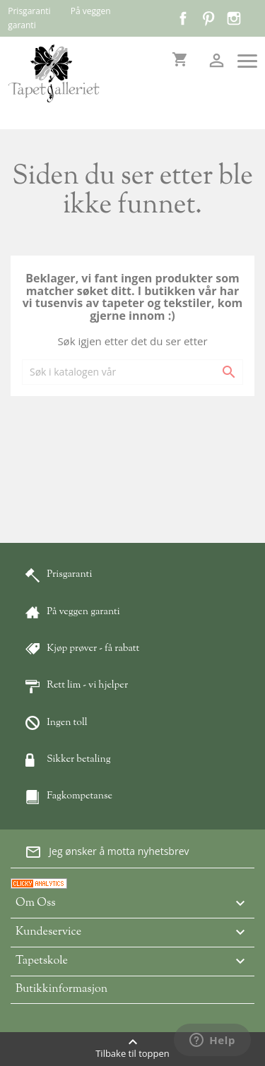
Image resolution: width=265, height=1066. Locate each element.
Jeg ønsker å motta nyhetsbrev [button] (107, 852)
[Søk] (132, 372)
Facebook (183, 18)
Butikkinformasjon (61, 989)
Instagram (234, 18)
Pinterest (208, 18)
